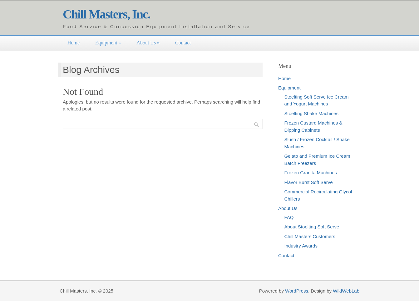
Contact (183, 42)
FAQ (289, 217)
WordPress (296, 290)
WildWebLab (346, 290)
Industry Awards (301, 245)
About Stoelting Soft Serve (311, 226)
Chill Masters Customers (309, 236)
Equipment (108, 42)
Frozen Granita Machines (310, 172)
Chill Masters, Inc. (106, 14)
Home (73, 42)
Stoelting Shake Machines (311, 113)
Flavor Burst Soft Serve (308, 182)
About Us (148, 42)
